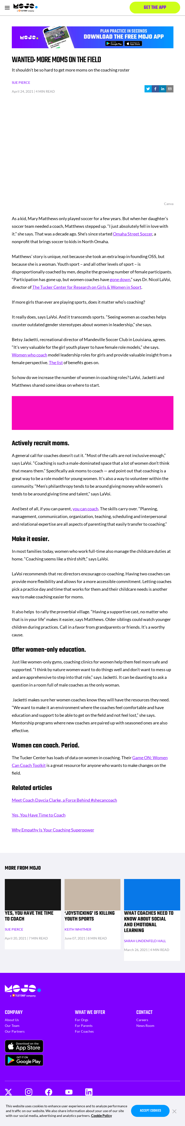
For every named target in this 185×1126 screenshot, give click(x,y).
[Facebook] (48, 1092)
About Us (12, 1020)
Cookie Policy (101, 1116)
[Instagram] (28, 1092)
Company (14, 1012)
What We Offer (90, 1012)
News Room (145, 1026)
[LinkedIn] (88, 1092)
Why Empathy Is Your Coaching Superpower (53, 829)
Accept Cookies (150, 1111)
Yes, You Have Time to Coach (39, 815)
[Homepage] (25, 8)
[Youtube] (69, 1092)
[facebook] (155, 88)
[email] (169, 88)
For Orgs (81, 1020)
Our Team (12, 1026)
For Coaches (84, 1031)
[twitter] (148, 88)
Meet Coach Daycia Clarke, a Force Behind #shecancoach (64, 800)
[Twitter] (8, 1092)
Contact (144, 1012)
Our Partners (15, 1031)
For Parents (83, 1026)
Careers (142, 1020)
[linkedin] (162, 88)
